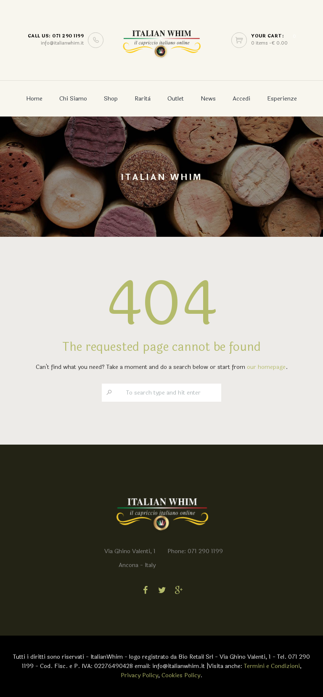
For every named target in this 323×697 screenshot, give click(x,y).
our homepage (266, 367)
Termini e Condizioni (272, 666)
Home (34, 98)
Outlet (175, 98)
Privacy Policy (139, 675)
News (208, 98)
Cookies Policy (181, 675)
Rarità (143, 98)
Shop (111, 98)
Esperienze (282, 98)
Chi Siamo (73, 98)
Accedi (241, 98)
